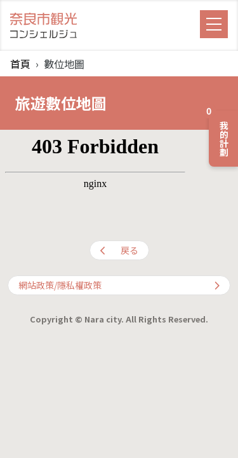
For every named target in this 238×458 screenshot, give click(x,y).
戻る (119, 250)
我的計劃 (219, 133)
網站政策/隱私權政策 (119, 285)
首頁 (20, 63)
